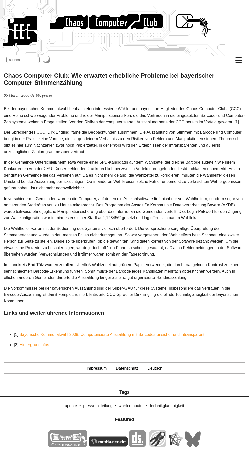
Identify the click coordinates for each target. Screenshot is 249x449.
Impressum (97, 368)
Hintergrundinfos (34, 345)
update (71, 406)
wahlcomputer (131, 406)
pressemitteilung (98, 406)
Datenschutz (127, 368)
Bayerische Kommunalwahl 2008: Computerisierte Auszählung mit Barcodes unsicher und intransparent (111, 334)
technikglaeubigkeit (167, 406)
